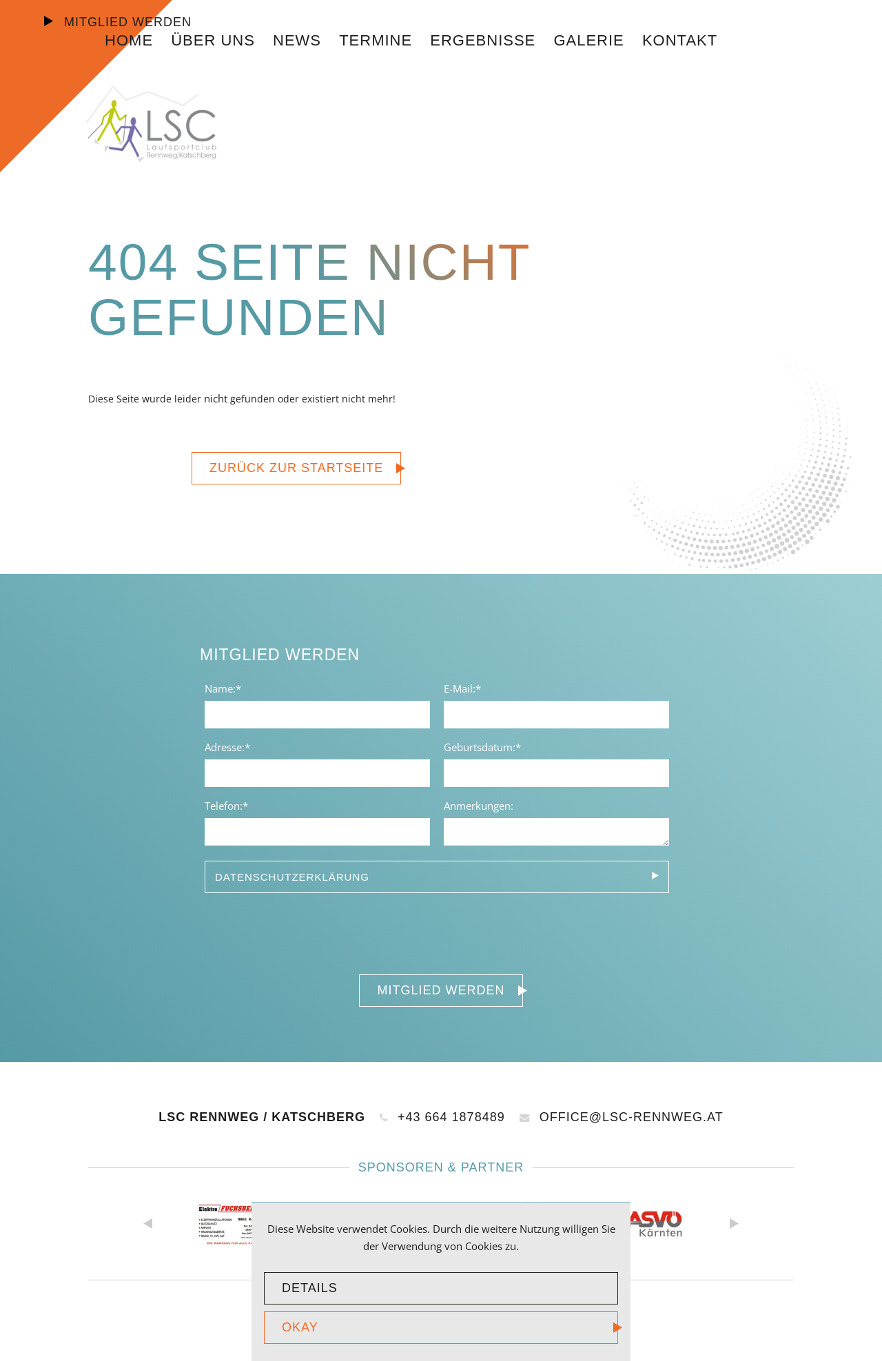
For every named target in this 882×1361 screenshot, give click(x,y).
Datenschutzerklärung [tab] (292, 877)
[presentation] (304, 930)
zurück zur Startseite (296, 468)
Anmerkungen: (478, 805)
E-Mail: (467, 687)
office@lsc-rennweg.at (622, 1117)
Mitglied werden (126, 22)
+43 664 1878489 (442, 1117)
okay (300, 1327)
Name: (228, 687)
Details (310, 1288)
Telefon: (228, 804)
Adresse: (228, 746)
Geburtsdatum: (482, 746)
